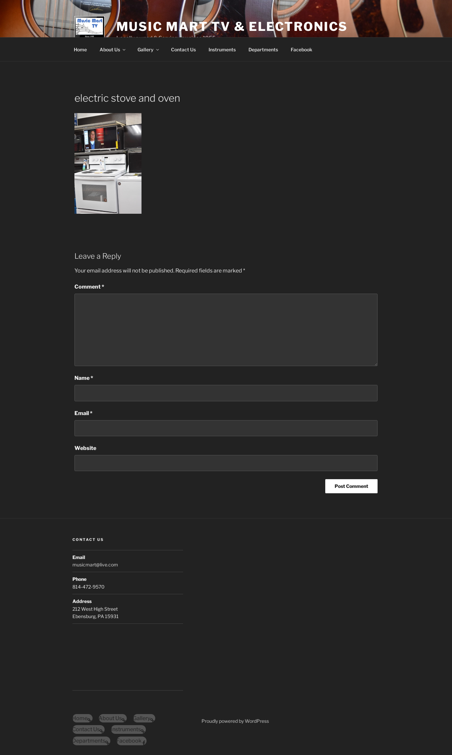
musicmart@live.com (95, 564)
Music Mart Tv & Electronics (232, 26)
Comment (89, 287)
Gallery (148, 49)
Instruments (222, 49)
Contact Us (183, 49)
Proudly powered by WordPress (235, 721)
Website (85, 448)
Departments (263, 49)
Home (80, 49)
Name (83, 378)
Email (83, 413)
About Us (113, 49)
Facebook (301, 49)
